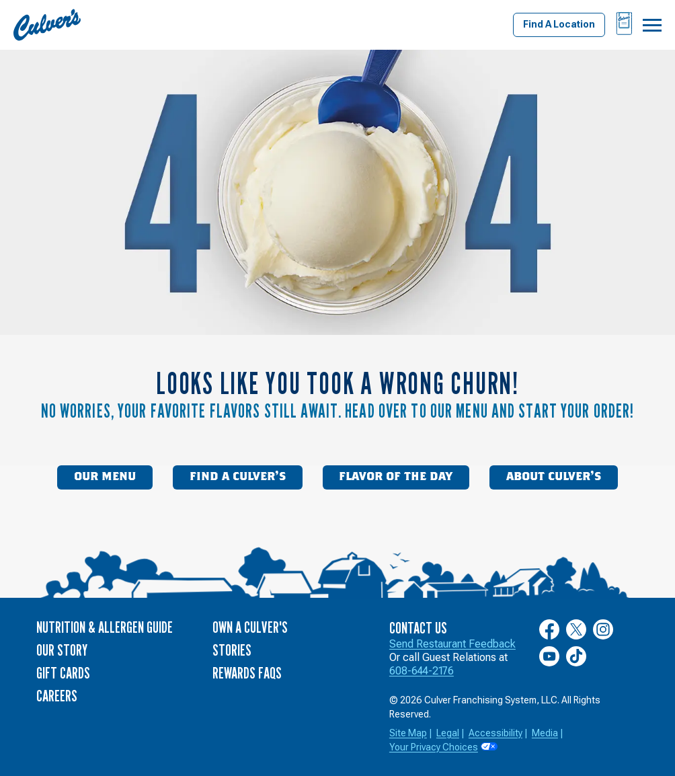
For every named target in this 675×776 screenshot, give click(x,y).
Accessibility (495, 733)
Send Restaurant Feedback (452, 643)
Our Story (61, 650)
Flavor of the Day (395, 477)
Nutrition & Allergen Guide (104, 627)
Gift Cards (63, 673)
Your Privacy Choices (433, 747)
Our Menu (105, 477)
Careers (56, 695)
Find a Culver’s (238, 477)
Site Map (408, 733)
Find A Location (559, 24)
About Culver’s (553, 477)
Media (545, 733)
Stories (231, 650)
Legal (447, 733)
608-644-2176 (421, 670)
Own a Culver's (250, 627)
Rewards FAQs (247, 673)
